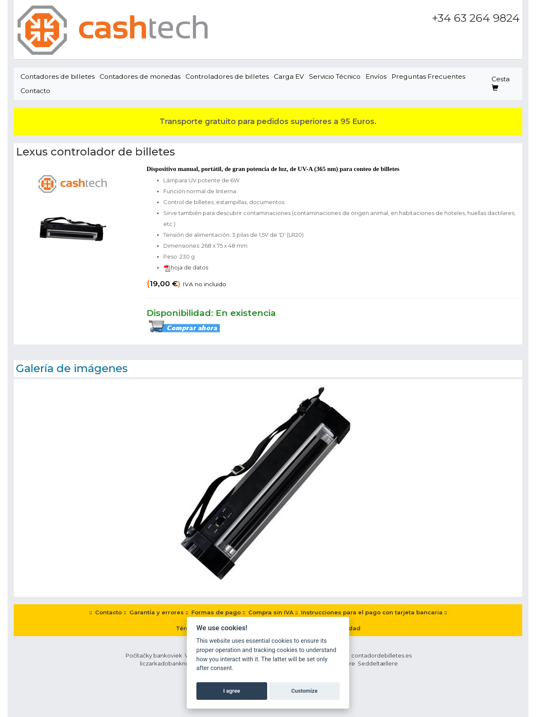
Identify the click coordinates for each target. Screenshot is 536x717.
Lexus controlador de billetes (95, 151)
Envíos (376, 76)
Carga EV (289, 76)
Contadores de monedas (140, 76)
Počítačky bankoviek (154, 655)
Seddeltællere (378, 663)
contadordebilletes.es (381, 655)
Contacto (35, 91)
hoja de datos (185, 267)
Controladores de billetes (227, 76)
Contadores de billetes (58, 76)
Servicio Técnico (335, 76)
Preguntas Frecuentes (428, 76)
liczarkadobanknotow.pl (173, 663)
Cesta (501, 83)
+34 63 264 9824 (476, 18)
